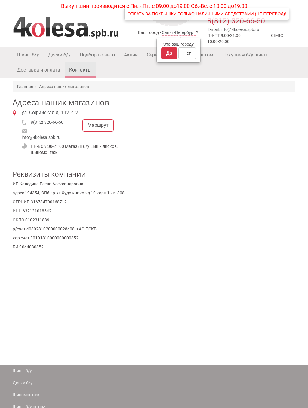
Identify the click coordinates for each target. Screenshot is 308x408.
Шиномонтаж (26, 394)
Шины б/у (28, 55)
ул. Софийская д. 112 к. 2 (50, 112)
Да (169, 53)
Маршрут (98, 125)
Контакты (80, 70)
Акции (131, 55)
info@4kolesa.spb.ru (239, 29)
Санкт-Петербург (178, 32)
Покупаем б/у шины (244, 55)
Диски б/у (59, 55)
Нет (187, 53)
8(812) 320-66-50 (236, 21)
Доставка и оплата (38, 70)
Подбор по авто (97, 55)
